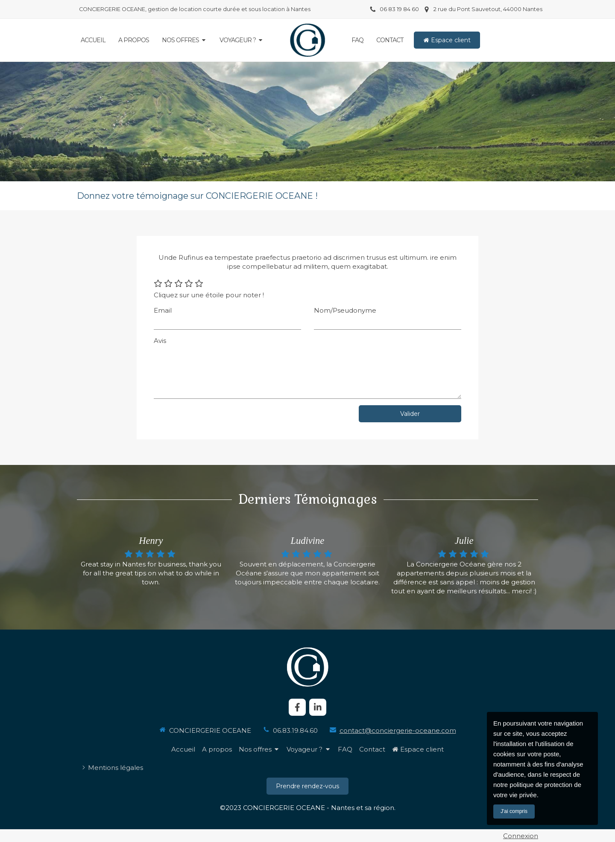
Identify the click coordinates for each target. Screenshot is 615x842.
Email (163, 310)
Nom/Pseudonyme (345, 310)
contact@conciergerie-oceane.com (398, 730)
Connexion (520, 836)
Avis (160, 341)
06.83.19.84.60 (295, 730)
